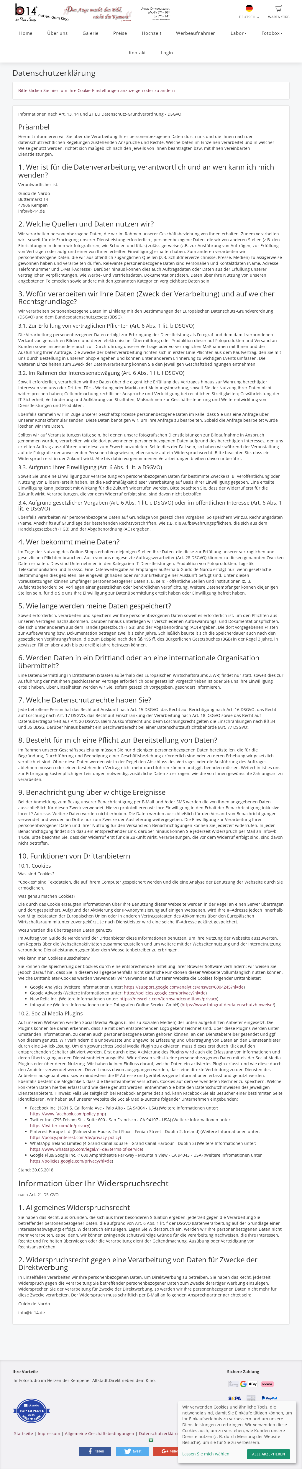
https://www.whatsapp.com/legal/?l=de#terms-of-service (86, 1149)
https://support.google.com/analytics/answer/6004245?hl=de (184, 987)
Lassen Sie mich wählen (205, 1454)
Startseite (23, 1433)
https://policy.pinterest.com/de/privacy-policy (75, 1137)
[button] (95, 1451)
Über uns (57, 33)
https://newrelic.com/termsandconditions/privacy (168, 999)
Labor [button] (239, 33)
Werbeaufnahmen (196, 33)
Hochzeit (151, 33)
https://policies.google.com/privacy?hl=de (165, 993)
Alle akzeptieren (268, 1454)
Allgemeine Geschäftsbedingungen (99, 1433)
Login (167, 53)
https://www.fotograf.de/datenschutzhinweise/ (228, 1004)
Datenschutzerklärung (161, 1433)
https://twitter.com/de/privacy (59, 1125)
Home (25, 33)
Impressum (49, 1433)
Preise (120, 33)
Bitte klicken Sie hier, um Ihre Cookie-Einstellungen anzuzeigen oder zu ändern (96, 90)
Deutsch (249, 12)
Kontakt (137, 53)
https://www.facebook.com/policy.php (67, 1114)
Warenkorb (279, 12)
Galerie (91, 33)
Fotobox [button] (272, 33)
